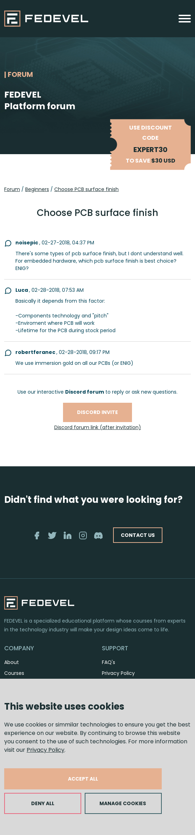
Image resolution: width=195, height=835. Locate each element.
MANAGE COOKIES (122, 803)
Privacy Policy (45, 750)
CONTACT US (138, 535)
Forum (12, 189)
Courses (14, 673)
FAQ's (108, 662)
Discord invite (97, 412)
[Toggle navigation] (185, 18)
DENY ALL (42, 803)
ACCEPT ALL (83, 778)
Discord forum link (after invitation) (97, 427)
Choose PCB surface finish (86, 189)
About (11, 662)
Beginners (37, 189)
